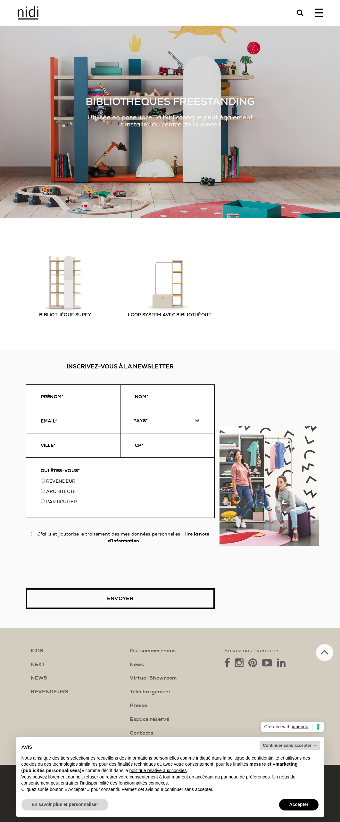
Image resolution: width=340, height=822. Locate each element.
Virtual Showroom (153, 678)
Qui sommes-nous (153, 651)
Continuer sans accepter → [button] (290, 745)
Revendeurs (50, 692)
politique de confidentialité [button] (253, 758)
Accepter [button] (299, 804)
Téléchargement (150, 692)
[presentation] (74, 566)
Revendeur (61, 481)
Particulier (61, 501)
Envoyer (120, 598)
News (137, 664)
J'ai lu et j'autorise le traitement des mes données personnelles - (120, 537)
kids (37, 651)
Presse (138, 705)
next (38, 664)
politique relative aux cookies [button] (158, 770)
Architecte (61, 491)
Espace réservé (149, 719)
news (39, 678)
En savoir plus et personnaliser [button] (65, 804)
